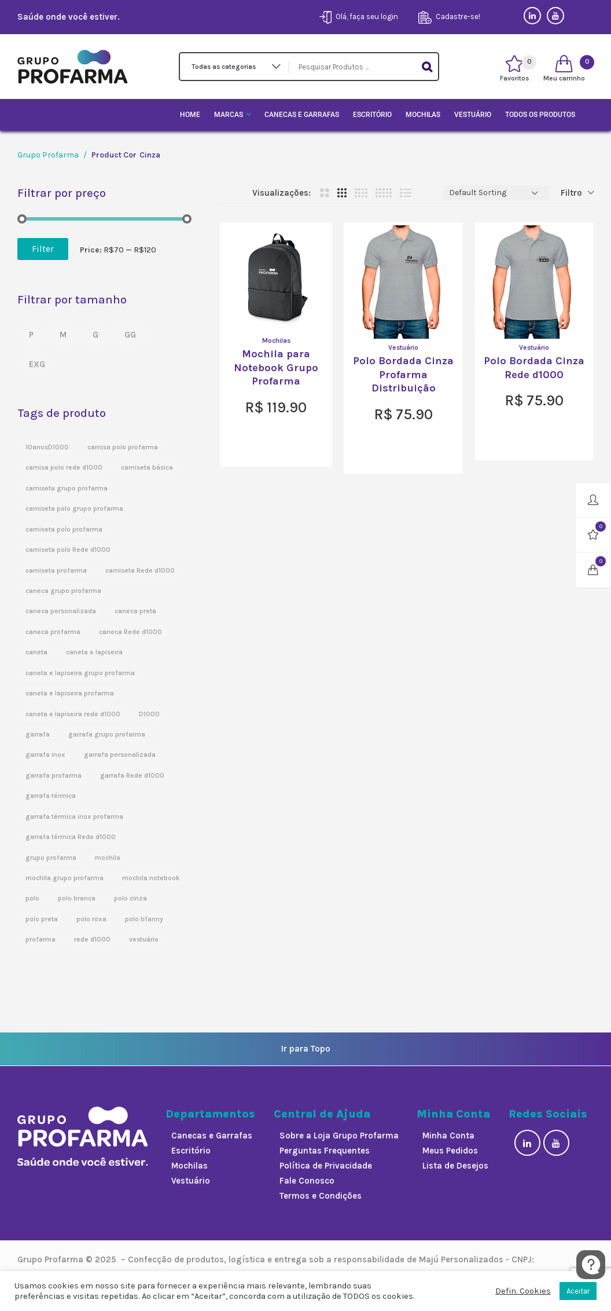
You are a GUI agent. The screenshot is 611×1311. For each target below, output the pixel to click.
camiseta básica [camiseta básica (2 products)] (147, 467)
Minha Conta (448, 1135)
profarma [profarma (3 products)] (40, 939)
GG (130, 334)
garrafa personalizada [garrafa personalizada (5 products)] (120, 754)
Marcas (228, 115)
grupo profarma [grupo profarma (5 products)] (50, 858)
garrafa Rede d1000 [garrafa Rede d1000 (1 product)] (132, 775)
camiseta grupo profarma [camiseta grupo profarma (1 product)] (66, 488)
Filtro (571, 193)
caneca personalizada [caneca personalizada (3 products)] (60, 611)
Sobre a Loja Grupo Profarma (339, 1135)
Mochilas (423, 115)
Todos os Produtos (540, 115)
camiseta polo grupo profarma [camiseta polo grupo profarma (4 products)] (74, 508)
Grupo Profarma (48, 155)
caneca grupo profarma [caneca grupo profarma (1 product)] (63, 591)
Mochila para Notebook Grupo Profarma (276, 367)
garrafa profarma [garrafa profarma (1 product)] (53, 775)
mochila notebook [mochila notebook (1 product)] (151, 878)
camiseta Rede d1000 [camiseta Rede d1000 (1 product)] (140, 570)
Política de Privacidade (325, 1165)
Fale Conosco (306, 1180)
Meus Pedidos (450, 1150)
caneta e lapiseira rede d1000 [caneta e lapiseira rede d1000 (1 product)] (72, 714)
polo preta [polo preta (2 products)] (41, 919)
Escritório (372, 115)
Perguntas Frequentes (324, 1150)
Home (190, 115)
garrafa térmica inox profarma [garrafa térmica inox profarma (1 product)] (74, 816)
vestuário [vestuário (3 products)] (144, 939)
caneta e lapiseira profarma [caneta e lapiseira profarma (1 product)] (69, 693)
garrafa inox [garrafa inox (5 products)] (45, 754)
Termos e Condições (320, 1196)
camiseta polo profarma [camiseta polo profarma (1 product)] (63, 529)
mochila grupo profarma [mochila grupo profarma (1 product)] (64, 878)
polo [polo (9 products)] (32, 898)
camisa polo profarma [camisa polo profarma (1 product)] (122, 447)
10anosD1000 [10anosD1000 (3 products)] (47, 447)
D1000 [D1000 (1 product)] (149, 714)
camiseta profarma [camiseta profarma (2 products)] (56, 570)
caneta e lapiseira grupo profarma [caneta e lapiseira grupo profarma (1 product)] (80, 673)
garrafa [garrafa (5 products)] (37, 734)
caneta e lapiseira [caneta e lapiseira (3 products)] (94, 652)
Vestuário (472, 115)
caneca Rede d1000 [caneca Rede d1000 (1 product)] (130, 632)
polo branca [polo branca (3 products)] (76, 898)
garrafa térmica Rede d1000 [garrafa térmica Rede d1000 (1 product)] (70, 837)
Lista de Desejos (455, 1165)
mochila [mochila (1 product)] (107, 858)
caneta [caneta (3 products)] (36, 652)
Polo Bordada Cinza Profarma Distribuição (403, 374)
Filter (43, 249)
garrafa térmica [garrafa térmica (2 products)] (50, 796)
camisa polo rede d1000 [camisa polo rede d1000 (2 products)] (63, 467)
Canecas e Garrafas (301, 115)
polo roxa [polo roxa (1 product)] (91, 919)
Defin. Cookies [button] (523, 1291)
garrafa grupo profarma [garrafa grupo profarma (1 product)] (106, 734)
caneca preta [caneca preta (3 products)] (135, 611)
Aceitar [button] (578, 1291)
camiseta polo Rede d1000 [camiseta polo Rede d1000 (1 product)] (68, 549)
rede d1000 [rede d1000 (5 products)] (92, 939)
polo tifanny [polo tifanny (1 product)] (144, 919)
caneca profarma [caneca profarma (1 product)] (52, 632)
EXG (37, 364)
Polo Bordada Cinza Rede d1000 (534, 367)
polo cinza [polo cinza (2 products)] (130, 898)
